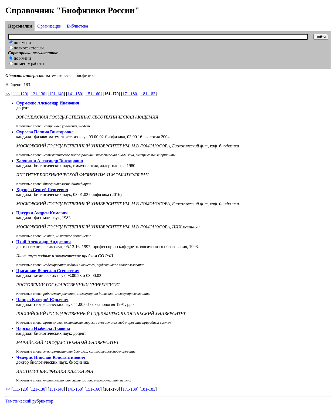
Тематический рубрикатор (29, 401)
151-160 (93, 94)
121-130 (38, 94)
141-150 (74, 94)
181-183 (148, 94)
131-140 (56, 94)
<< (7, 94)
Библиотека (77, 26)
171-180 (130, 94)
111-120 (20, 94)
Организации (49, 26)
